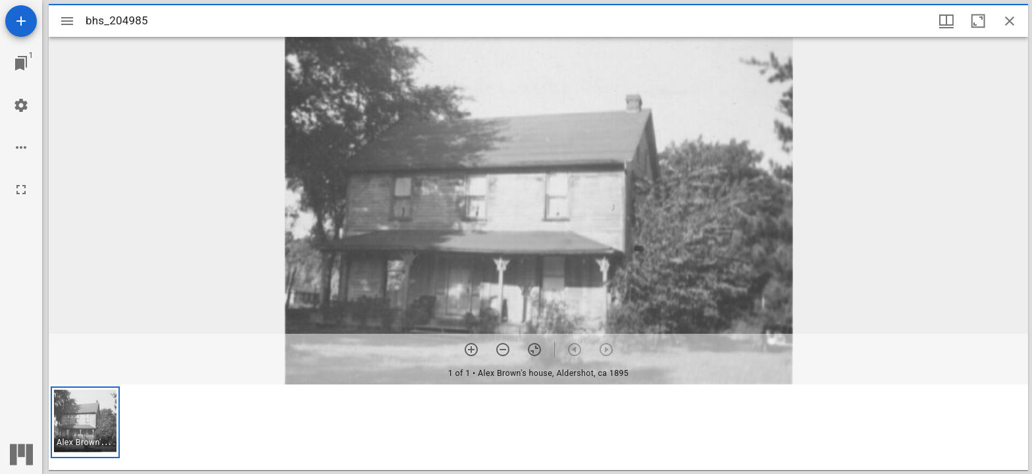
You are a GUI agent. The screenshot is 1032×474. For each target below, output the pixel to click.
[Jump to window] (21, 63)
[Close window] (1009, 21)
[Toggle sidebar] (67, 21)
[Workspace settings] (21, 105)
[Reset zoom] (534, 349)
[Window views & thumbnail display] (946, 21)
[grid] (538, 427)
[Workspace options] (21, 147)
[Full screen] (21, 189)
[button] (85, 422)
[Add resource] (21, 21)
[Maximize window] (978, 21)
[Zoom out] (503, 349)
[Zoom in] (471, 349)
